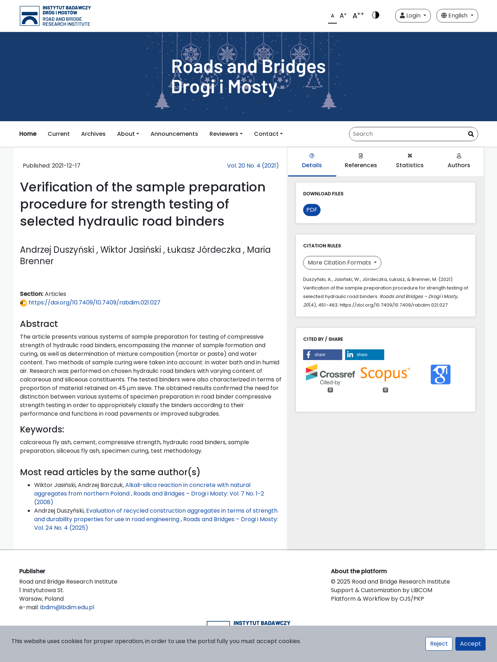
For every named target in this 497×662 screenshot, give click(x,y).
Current (59, 134)
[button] (322, 354)
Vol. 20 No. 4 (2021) (253, 165)
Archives (93, 134)
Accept (470, 644)
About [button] (126, 134)
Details (312, 161)
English (455, 15)
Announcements (174, 134)
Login (411, 15)
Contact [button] (266, 134)
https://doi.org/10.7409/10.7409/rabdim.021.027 (90, 302)
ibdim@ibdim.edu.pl (67, 607)
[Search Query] (413, 134)
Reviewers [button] (224, 134)
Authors (459, 161)
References (361, 161)
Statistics (410, 161)
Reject (439, 644)
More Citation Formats (340, 262)
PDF (311, 210)
